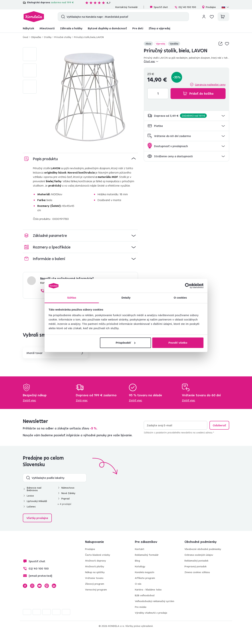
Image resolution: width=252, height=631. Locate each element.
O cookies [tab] (180, 297)
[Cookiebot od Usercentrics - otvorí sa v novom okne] (187, 285)
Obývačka (36, 37)
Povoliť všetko (177, 342)
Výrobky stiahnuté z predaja (151, 612)
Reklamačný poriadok (196, 560)
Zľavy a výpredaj (159, 28)
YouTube (39, 586)
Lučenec (31, 506)
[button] (186, 116)
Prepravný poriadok (195, 566)
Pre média (140, 607)
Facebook (25, 586)
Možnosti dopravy (95, 560)
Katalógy (140, 566)
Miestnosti (47, 28)
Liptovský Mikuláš (37, 501)
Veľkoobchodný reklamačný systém (154, 601)
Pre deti (137, 28)
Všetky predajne (37, 518)
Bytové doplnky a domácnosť (107, 28)
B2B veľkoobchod (144, 595)
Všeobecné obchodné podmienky (202, 549)
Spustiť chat (159, 7)
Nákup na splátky (95, 572)
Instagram (32, 586)
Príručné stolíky (62, 37)
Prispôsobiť (125, 342)
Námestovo (67, 487)
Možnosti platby (94, 566)
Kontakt (139, 549)
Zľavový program (94, 583)
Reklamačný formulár (147, 554)
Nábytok (28, 28)
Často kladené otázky (97, 554)
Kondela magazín (144, 572)
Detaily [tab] (126, 297)
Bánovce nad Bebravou (34, 488)
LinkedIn (54, 586)
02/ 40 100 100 (185, 7)
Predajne (209, 7)
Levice (30, 495)
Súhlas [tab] (71, 297)
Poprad (65, 498)
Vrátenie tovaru (94, 578)
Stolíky (47, 37)
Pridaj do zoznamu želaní (227, 43)
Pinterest (47, 586)
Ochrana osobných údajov (198, 554)
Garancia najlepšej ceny (210, 84)
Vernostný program (96, 589)
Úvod (25, 37)
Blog (137, 560)
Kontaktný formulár (126, 7)
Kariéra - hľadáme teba (148, 589)
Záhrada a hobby (71, 28)
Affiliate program (145, 578)
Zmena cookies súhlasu (197, 572)
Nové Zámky (68, 493)
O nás (138, 583)
